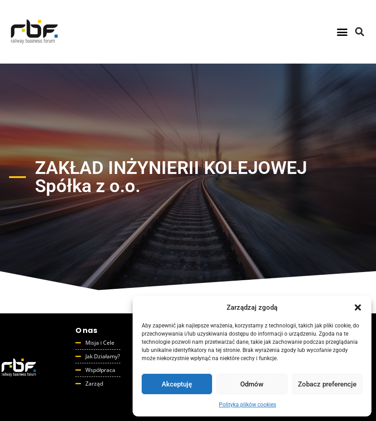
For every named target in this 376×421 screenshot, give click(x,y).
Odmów (251, 384)
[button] (357, 307)
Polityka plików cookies (247, 404)
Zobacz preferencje (327, 384)
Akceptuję (177, 384)
